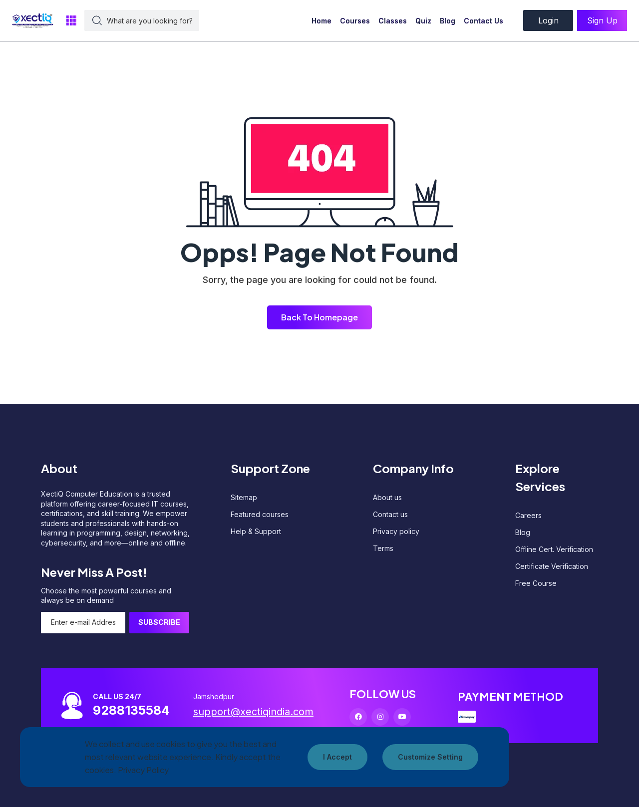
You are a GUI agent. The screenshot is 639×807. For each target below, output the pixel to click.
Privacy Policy (143, 770)
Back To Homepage (319, 317)
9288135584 (131, 710)
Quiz (423, 20)
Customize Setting (430, 757)
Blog (447, 20)
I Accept (337, 757)
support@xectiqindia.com (253, 712)
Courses (355, 20)
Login (548, 20)
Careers (528, 515)
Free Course (536, 583)
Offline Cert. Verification (554, 549)
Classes (392, 20)
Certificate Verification (551, 566)
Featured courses (260, 514)
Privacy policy (396, 531)
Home (321, 20)
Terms (383, 548)
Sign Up (602, 20)
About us (387, 497)
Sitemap (244, 497)
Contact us (390, 514)
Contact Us (483, 20)
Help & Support (256, 531)
